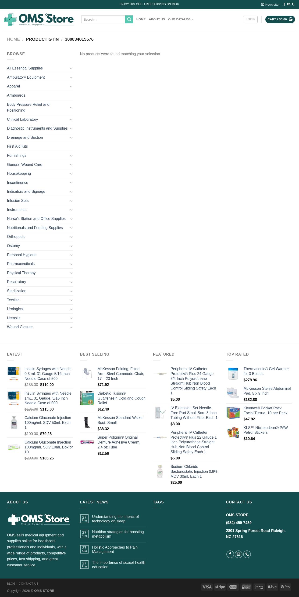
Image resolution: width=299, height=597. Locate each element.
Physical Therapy (21, 273)
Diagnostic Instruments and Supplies (37, 128)
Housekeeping (19, 173)
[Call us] (293, 4)
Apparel (13, 86)
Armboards (16, 95)
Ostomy (13, 246)
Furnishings (16, 155)
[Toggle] (71, 68)
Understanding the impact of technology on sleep (115, 519)
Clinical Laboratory (22, 119)
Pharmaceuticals (21, 264)
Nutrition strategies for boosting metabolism (118, 534)
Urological (15, 309)
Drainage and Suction (25, 137)
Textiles (13, 300)
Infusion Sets (18, 201)
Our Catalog (181, 19)
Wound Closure (20, 327)
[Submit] (129, 19)
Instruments (17, 210)
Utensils (13, 318)
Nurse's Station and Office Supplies (36, 219)
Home (141, 19)
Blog (11, 583)
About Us (157, 19)
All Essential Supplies (25, 68)
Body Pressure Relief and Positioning (28, 107)
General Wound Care (24, 165)
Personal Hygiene (21, 255)
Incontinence (17, 183)
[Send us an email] (288, 4)
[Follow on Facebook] (284, 4)
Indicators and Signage (26, 191)
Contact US (29, 583)
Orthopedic (16, 237)
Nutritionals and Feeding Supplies (35, 228)
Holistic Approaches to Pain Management (115, 549)
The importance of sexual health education (118, 565)
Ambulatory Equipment (26, 77)
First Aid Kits (17, 146)
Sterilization (16, 291)
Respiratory (16, 282)
